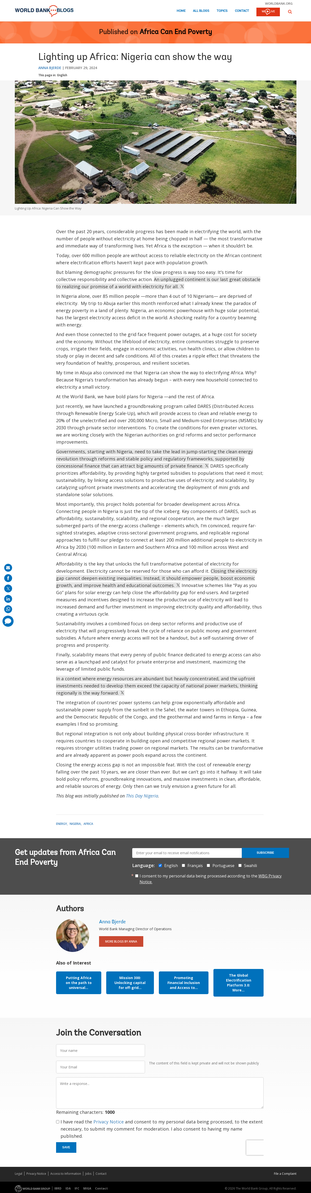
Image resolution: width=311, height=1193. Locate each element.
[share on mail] (8, 568)
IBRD (58, 1188)
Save (66, 1147)
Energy (61, 824)
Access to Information (65, 1174)
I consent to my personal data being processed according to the (211, 879)
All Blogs (201, 11)
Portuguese (223, 865)
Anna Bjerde (49, 68)
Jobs (88, 1174)
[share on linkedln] (8, 599)
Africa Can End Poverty (176, 32)
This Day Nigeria (142, 796)
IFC (77, 1188)
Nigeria (75, 824)
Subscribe (265, 852)
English (62, 75)
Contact (242, 11)
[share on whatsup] (8, 609)
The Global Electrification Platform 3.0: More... (238, 982)
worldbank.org (279, 3)
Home (181, 11)
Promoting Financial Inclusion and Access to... (183, 982)
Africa (88, 824)
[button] (290, 12)
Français (195, 865)
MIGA (87, 1188)
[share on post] (8, 588)
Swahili (250, 865)
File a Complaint (285, 1174)
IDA (68, 1188)
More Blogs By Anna (121, 941)
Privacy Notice (108, 1122)
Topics (222, 11)
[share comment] (8, 621)
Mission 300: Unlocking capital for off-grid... (129, 982)
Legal (18, 1174)
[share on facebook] (8, 578)
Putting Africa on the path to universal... (79, 982)
